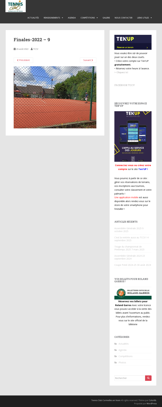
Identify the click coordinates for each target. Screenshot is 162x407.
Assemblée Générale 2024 (128, 255)
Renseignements (52, 17)
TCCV (35, 49)
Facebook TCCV (124, 85)
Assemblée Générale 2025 (128, 228)
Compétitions (88, 17)
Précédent (23, 60)
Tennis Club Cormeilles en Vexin (105, 400)
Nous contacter (123, 17)
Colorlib (152, 400)
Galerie (106, 17)
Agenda (72, 17)
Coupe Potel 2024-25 (125, 264)
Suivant (88, 60)
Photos (122, 362)
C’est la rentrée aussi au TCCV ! (130, 237)
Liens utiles (143, 17)
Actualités (33, 17)
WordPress (152, 403)
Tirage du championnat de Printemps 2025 (128, 248)
